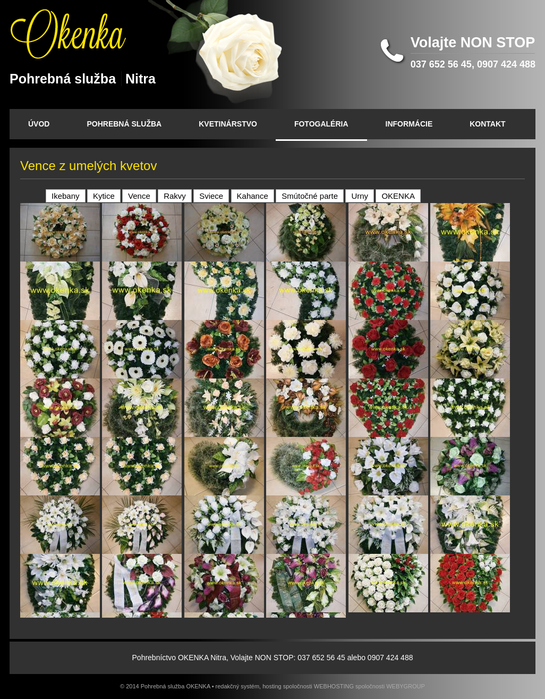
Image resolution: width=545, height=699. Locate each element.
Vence (139, 195)
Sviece (211, 195)
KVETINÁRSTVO (228, 124)
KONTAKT (487, 124)
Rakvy (175, 195)
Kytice (104, 195)
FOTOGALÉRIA (321, 124)
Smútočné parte (310, 195)
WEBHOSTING (334, 686)
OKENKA (398, 195)
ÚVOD (38, 124)
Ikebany (66, 195)
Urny (359, 195)
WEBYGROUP (405, 686)
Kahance (252, 195)
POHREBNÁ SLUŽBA (124, 124)
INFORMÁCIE (409, 124)
